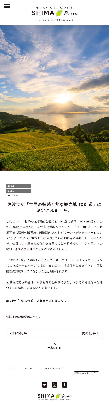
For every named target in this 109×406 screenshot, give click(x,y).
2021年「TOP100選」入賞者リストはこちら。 (37, 300)
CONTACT (30, 369)
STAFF (12, 369)
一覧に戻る (55, 347)
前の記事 (20, 333)
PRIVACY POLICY (54, 369)
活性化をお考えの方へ (86, 373)
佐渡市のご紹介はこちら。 (24, 316)
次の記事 (89, 333)
